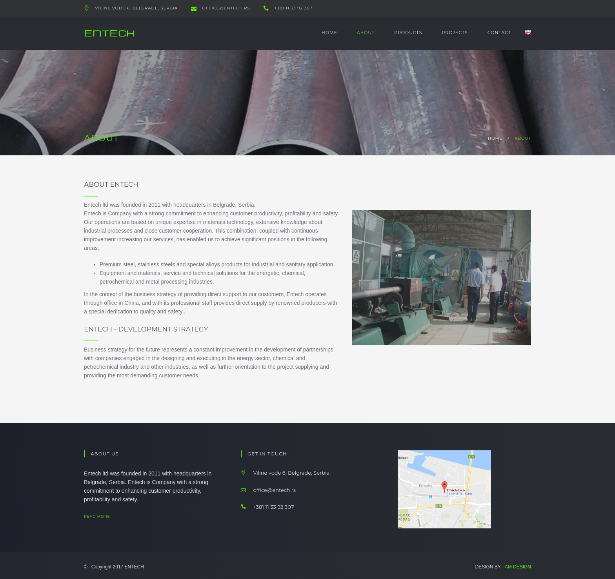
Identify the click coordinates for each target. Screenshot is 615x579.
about (523, 138)
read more (103, 516)
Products (408, 32)
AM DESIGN (518, 567)
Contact (499, 32)
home (495, 138)
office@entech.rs (225, 8)
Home (329, 32)
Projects (455, 32)
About (366, 32)
